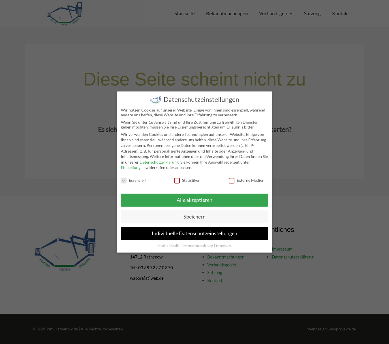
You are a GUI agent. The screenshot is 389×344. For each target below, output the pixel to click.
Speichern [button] (194, 213)
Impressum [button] (223, 242)
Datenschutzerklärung (159, 158)
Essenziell (133, 177)
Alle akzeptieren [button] (194, 197)
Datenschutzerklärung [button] (197, 242)
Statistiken (187, 177)
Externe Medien (246, 177)
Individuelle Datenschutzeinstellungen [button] (194, 230)
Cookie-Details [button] (169, 242)
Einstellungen (133, 164)
